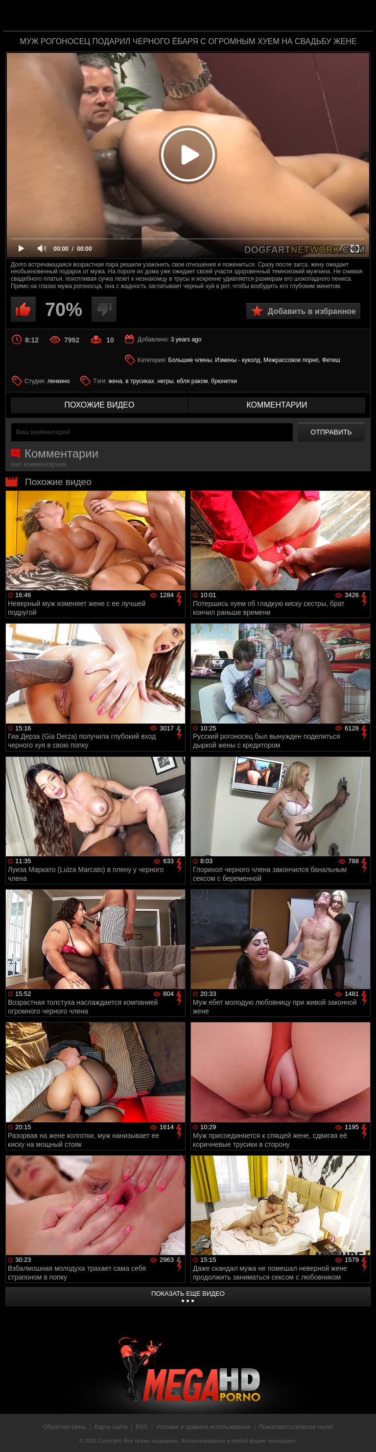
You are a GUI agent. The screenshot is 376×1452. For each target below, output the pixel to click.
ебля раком (192, 381)
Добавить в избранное (312, 311)
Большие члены (190, 360)
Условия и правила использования (203, 1427)
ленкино (58, 381)
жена (115, 381)
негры (165, 381)
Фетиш (331, 360)
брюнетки (224, 381)
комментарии (276, 405)
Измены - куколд (237, 360)
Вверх (361, 1434)
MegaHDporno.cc (207, 16)
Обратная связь (64, 1427)
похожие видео (100, 405)
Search (358, 16)
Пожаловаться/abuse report (296, 1427)
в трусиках (139, 381)
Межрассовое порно (291, 360)
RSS (142, 1427)
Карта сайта (110, 1427)
